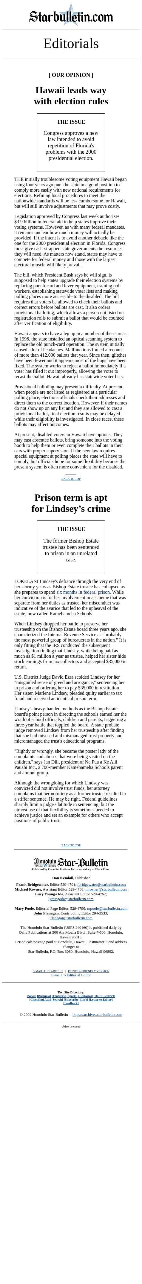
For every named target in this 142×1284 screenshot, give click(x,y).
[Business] (44, 996)
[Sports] (72, 996)
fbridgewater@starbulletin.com (101, 884)
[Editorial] (85, 996)
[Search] (57, 999)
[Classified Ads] (40, 999)
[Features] (59, 996)
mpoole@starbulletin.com (107, 908)
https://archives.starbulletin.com (97, 1014)
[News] (31, 996)
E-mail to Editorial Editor (71, 975)
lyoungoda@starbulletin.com (71, 899)
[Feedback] (70, 1003)
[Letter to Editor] (101, 999)
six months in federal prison (83, 592)
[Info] (84, 999)
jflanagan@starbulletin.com (71, 918)
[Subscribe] (71, 999)
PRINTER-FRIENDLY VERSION (88, 971)
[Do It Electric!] (104, 996)
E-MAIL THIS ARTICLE (48, 971)
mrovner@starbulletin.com (106, 889)
